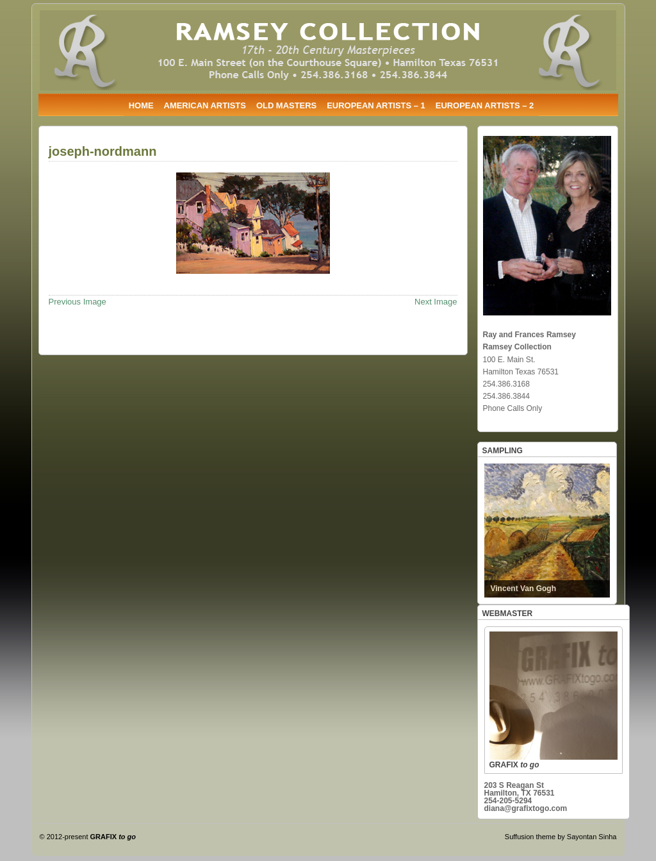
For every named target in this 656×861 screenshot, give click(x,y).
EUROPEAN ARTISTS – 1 (376, 105)
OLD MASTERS (286, 105)
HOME (141, 105)
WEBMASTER (507, 613)
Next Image (435, 301)
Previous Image (77, 301)
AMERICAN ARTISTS (205, 105)
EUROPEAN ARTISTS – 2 (485, 105)
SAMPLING (502, 450)
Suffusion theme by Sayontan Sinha (561, 836)
